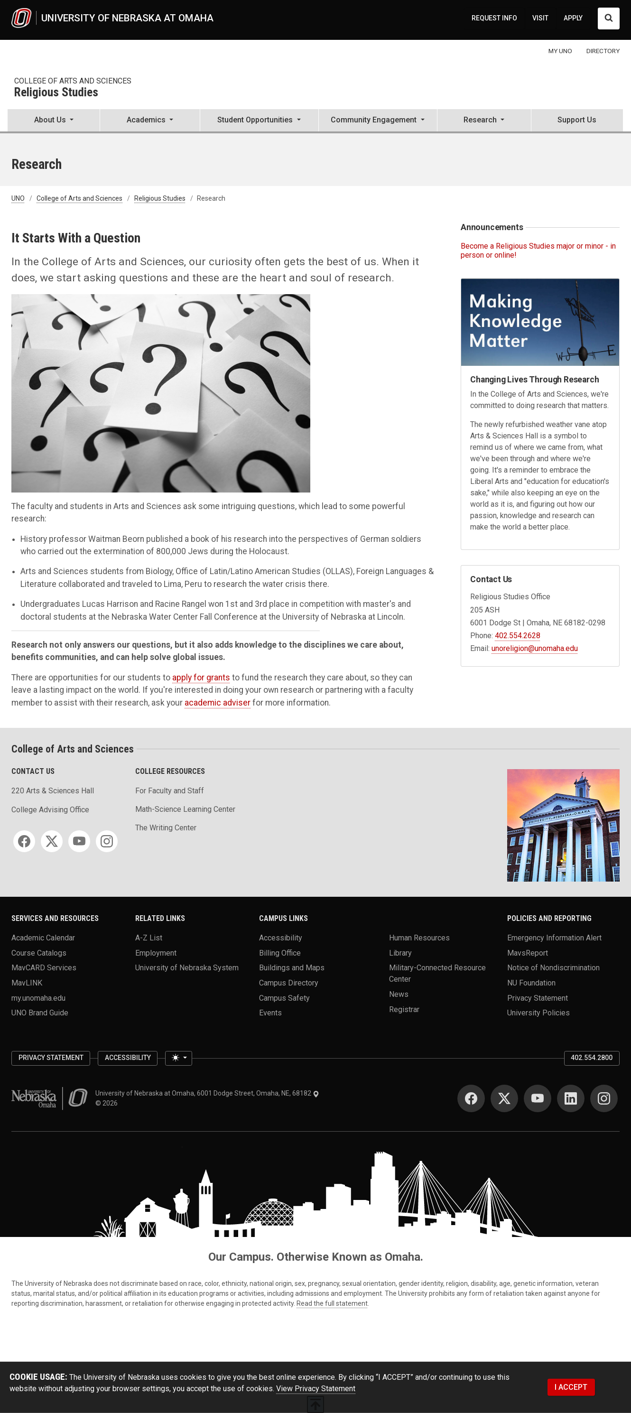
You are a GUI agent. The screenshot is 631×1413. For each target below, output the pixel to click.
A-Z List (148, 937)
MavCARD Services (43, 967)
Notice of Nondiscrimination (553, 967)
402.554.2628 (517, 635)
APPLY (573, 18)
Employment (155, 952)
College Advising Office (50, 809)
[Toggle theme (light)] (178, 1058)
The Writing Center (165, 827)
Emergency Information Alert (554, 937)
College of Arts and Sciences (72, 80)
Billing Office (280, 952)
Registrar (404, 1008)
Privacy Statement (537, 997)
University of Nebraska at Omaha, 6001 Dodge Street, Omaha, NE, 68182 (207, 1093)
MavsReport (527, 952)
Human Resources (419, 937)
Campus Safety (284, 997)
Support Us (576, 119)
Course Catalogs (38, 952)
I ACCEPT (571, 1387)
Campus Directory (288, 982)
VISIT (540, 18)
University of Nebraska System (187, 967)
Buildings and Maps (292, 967)
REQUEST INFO (494, 18)
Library (400, 952)
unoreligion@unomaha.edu (535, 648)
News (398, 994)
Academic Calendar (43, 937)
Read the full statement (332, 1303)
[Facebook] (24, 841)
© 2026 (108, 1103)
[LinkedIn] (571, 1098)
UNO (18, 198)
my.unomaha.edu (38, 997)
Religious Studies (56, 92)
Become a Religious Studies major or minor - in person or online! (538, 251)
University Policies (538, 1012)
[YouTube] (79, 841)
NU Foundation (531, 982)
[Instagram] (107, 841)
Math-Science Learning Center (185, 809)
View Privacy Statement (315, 1388)
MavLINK (26, 982)
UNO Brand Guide (39, 1012)
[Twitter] (52, 841)
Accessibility (280, 937)
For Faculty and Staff (169, 790)
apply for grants (201, 677)
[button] (54, 121)
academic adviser (218, 702)
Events (270, 1012)
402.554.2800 (591, 1057)
